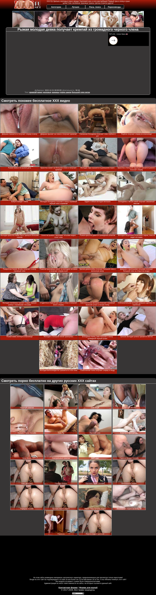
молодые (47, 92)
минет (40, 92)
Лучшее (75, 7)
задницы (56, 92)
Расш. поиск (95, 7)
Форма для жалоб (88, 587)
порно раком (65, 92)
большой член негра (81, 92)
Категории (56, 7)
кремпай (33, 92)
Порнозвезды (114, 7)
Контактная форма (68, 587)
